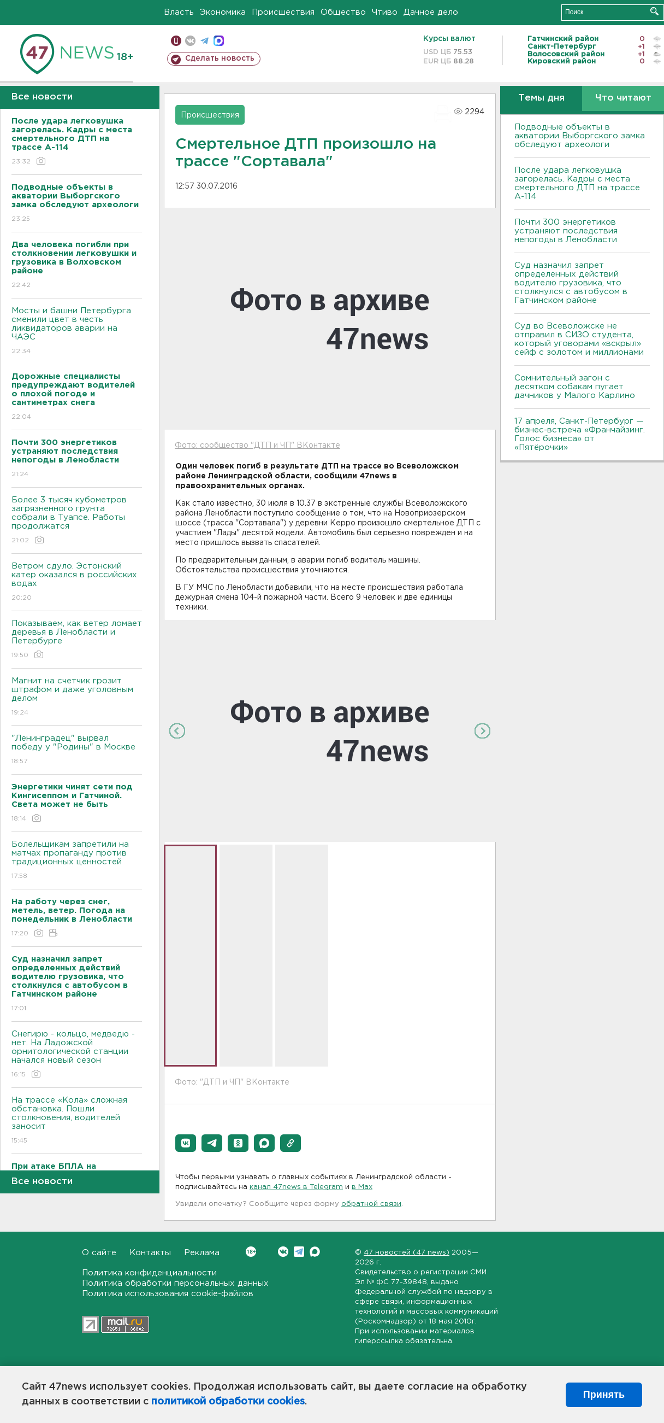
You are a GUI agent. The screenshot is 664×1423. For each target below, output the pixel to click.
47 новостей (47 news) (406, 1253)
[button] (185, 1143)
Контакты (150, 1252)
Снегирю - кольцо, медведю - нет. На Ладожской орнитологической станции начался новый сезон (76, 1054)
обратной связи (371, 1204)
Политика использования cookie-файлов (167, 1293)
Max (315, 1251)
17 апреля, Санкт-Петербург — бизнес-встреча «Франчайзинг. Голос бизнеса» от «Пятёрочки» (579, 434)
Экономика (223, 12)
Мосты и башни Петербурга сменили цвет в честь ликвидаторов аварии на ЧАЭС (76, 331)
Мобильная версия (176, 41)
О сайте (99, 1252)
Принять (604, 1394)
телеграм (204, 41)
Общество (343, 12)
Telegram (299, 1251)
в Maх (362, 1187)
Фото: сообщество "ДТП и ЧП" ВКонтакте (257, 445)
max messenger (219, 41)
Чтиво (385, 12)
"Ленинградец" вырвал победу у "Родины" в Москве (76, 750)
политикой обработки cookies (228, 1401)
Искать (654, 11)
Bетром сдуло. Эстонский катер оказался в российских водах (76, 582)
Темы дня (541, 98)
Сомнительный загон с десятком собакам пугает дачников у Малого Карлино (574, 386)
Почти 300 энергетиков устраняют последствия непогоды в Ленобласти (566, 231)
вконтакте (190, 41)
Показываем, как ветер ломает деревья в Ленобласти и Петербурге (76, 640)
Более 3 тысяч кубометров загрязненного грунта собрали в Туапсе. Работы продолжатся (76, 520)
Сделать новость (219, 58)
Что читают (623, 98)
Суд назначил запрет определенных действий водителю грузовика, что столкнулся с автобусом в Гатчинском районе (570, 283)
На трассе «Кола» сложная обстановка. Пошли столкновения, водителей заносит (76, 1121)
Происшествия (283, 12)
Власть (179, 12)
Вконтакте (251, 1251)
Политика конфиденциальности (149, 1272)
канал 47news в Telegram (296, 1187)
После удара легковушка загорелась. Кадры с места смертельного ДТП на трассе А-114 (577, 183)
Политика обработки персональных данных (175, 1283)
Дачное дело (431, 12)
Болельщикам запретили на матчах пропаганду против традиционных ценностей (76, 861)
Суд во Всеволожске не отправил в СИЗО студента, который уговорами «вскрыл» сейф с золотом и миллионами (579, 339)
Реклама (202, 1252)
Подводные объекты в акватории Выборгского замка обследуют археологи (579, 136)
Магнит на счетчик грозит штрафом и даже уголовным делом (76, 697)
